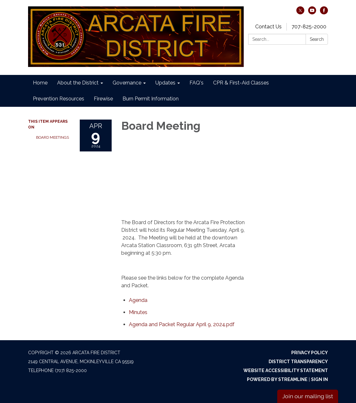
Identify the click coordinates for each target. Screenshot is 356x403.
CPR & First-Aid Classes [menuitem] (241, 83)
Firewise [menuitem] (103, 99)
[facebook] (324, 13)
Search (317, 39)
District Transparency (298, 361)
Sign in (319, 379)
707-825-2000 (309, 27)
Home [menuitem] (40, 83)
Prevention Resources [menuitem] (58, 99)
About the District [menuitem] (78, 83)
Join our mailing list (307, 396)
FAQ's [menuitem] (196, 83)
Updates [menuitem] (165, 83)
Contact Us (268, 27)
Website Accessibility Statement (285, 370)
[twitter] (300, 13)
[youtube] (312, 13)
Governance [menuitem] (127, 83)
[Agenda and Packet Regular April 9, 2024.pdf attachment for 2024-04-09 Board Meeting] (181, 324)
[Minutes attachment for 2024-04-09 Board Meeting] (138, 312)
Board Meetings (52, 137)
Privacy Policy (309, 352)
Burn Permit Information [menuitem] (150, 99)
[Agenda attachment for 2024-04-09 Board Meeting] (138, 300)
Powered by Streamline (277, 379)
